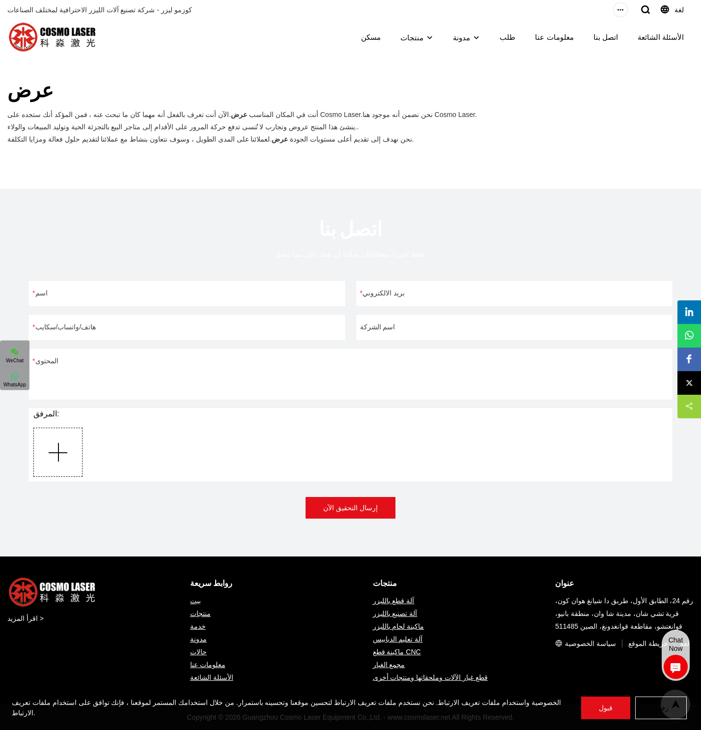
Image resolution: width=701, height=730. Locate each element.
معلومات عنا (554, 37)
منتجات (411, 37)
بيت (195, 601)
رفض (660, 708)
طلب (507, 37)
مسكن (371, 37)
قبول (603, 708)
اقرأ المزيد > (25, 618)
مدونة (461, 37)
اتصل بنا (605, 37)
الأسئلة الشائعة (661, 37)
